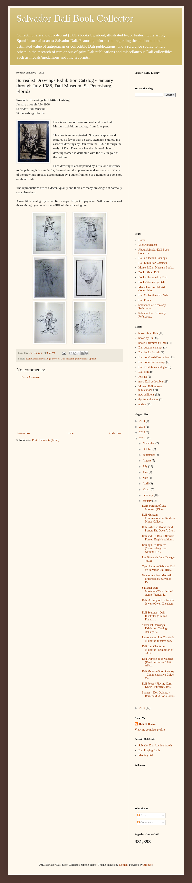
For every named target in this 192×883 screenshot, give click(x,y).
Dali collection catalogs (151, 362)
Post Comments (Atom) (45, 440)
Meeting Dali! (146, 755)
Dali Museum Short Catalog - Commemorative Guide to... (158, 675)
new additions (146, 394)
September (149, 454)
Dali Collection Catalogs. (152, 258)
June (145, 472)
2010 (142, 708)
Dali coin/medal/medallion (153, 357)
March (147, 489)
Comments (145, 822)
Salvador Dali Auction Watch (155, 745)
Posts (141, 815)
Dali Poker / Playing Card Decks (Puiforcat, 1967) (157, 685)
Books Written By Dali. (151, 282)
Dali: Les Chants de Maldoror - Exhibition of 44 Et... (157, 650)
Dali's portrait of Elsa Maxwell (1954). (154, 507)
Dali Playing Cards (149, 750)
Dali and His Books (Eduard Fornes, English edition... (158, 538)
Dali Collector (147, 724)
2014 (142, 421)
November (149, 443)
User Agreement (147, 244)
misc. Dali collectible (150, 381)
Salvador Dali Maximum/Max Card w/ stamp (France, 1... (157, 591)
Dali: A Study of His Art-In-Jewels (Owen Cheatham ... (158, 604)
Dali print (144, 371)
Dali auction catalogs (150, 347)
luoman (123, 864)
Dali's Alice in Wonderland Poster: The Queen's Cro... (158, 529)
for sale (142, 376)
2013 (142, 426)
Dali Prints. (145, 300)
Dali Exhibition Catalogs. (153, 262)
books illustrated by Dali (152, 342)
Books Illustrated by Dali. (153, 277)
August (147, 460)
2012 (142, 432)
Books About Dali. (149, 272)
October (148, 449)
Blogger (147, 864)
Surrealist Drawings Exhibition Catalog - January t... (155, 628)
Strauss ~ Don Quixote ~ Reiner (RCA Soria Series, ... (158, 696)
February (148, 495)
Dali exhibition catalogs (38, 358)
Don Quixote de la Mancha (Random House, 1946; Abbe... (157, 662)
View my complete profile (150, 729)
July (145, 466)
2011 (142, 438)
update (92, 358)
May (145, 477)
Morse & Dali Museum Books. (156, 267)
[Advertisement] (69, 405)
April (146, 483)
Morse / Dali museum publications (70, 358)
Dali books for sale (149, 352)
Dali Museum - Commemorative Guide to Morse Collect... (158, 518)
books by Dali (146, 338)
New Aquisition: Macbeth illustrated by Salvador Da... (157, 579)
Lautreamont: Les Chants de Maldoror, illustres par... (158, 639)
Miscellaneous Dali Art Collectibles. (151, 289)
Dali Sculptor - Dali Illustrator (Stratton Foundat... (154, 616)
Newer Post (24, 433)
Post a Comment (30, 377)
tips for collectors (148, 399)
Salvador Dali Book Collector (74, 18)
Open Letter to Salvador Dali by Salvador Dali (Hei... (158, 568)
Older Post (115, 433)
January (147, 500)
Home (70, 433)
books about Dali (148, 333)
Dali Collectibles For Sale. (153, 295)
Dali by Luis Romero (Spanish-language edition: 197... (154, 548)
